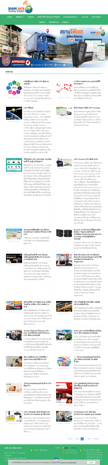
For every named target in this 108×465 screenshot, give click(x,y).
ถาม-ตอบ (85, 17)
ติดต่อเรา (42, 22)
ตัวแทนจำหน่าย (54, 22)
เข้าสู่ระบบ (65, 22)
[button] (8, 46)
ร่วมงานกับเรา (96, 17)
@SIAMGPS (91, 4)
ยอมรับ (91, 462)
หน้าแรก (9, 17)
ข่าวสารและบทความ (70, 17)
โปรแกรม (31, 17)
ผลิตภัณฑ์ (20, 17)
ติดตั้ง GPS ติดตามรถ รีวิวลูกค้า (49, 17)
